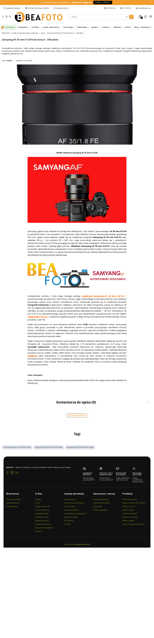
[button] (131, 17)
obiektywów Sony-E (38, 316)
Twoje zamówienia (13, 499)
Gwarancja (97, 506)
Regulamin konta (41, 517)
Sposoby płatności (71, 510)
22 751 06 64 (126, 8)
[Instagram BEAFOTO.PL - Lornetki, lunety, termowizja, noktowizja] (6, 17)
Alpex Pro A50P (128, 510)
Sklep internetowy (76, 544)
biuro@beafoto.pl (144, 8)
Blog (43, 33)
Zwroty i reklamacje (101, 499)
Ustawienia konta (13, 503)
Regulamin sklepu (42, 513)
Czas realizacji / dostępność (75, 513)
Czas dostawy (69, 506)
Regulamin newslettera (44, 528)
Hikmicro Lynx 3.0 (128, 506)
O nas (37, 503)
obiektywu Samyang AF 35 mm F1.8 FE (103, 296)
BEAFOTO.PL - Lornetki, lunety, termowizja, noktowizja (20, 33)
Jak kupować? (70, 499)
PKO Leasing (69, 521)
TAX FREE (67, 524)
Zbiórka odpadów (100, 510)
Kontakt (38, 499)
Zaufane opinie (41, 506)
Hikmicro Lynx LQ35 (129, 499)
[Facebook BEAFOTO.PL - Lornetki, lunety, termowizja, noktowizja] (3, 17)
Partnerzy (39, 531)
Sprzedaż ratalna (71, 517)
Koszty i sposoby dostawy (74, 503)
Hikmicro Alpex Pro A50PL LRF (133, 524)
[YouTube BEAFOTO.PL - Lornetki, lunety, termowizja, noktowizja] (10, 17)
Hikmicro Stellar (128, 521)
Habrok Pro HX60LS (129, 513)
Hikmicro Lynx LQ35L (130, 517)
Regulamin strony (42, 521)
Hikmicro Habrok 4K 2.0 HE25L (133, 503)
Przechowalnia (12, 506)
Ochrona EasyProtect (101, 503)
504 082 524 (110, 8)
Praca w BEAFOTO (42, 510)
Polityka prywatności (43, 524)
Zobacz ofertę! (102, 2)
